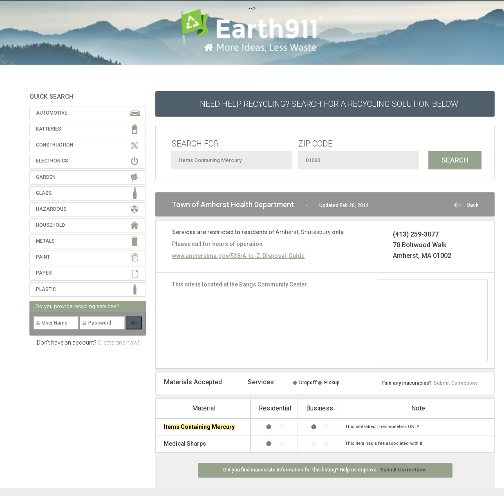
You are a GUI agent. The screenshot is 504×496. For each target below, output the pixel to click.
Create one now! (118, 342)
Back (472, 205)
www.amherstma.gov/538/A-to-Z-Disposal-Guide (238, 256)
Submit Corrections (456, 383)
